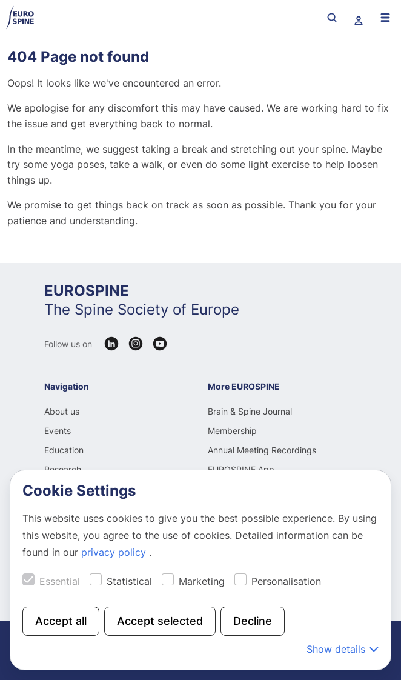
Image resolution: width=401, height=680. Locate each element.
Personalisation (286, 581)
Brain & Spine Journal (250, 411)
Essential (59, 581)
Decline (252, 621)
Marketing (202, 581)
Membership (232, 430)
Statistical (129, 581)
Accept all (61, 621)
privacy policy (115, 552)
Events (57, 430)
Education (64, 450)
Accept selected (160, 621)
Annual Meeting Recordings (262, 450)
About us (61, 411)
